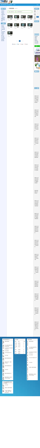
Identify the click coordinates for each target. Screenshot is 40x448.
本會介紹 (2, 10)
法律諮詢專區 (3, 30)
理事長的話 (3, 14)
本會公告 (2, 25)
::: (7, 6)
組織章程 (36, 36)
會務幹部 (2, 12)
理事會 (36, 37)
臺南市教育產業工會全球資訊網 (6, 4)
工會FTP (2, 34)
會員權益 (2, 26)
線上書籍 (2, 36)
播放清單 (16, 8)
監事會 (36, 39)
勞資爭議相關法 (3, 20)
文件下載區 (36, 41)
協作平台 (2, 35)
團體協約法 (3, 18)
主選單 (14, 4)
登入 (38, 4)
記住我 (34, 18)
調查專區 (2, 39)
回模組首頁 (11, 8)
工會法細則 (3, 17)
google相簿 (3, 31)
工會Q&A (2, 13)
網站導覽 (2, 40)
